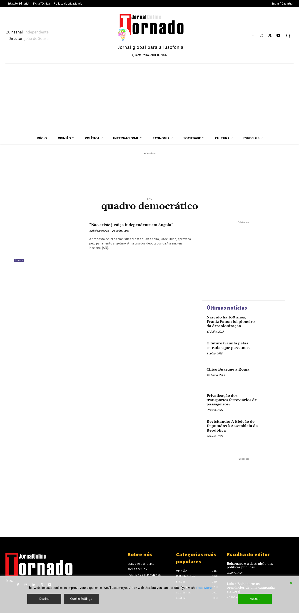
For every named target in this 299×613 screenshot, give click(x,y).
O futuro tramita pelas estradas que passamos (228, 345)
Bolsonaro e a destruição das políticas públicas (250, 566)
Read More (204, 588)
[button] (288, 35)
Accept (255, 598)
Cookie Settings (81, 598)
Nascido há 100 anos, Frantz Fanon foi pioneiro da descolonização (231, 321)
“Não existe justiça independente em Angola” (133, 227)
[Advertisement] (149, 98)
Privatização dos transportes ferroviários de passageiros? (232, 400)
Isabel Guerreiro (99, 236)
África (19, 260)
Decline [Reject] (44, 598)
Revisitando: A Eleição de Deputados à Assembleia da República (232, 425)
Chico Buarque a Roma (228, 369)
